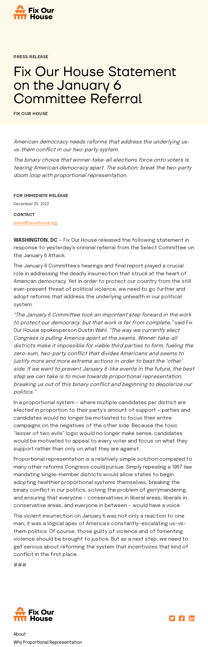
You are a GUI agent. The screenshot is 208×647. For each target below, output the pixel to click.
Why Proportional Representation (48, 642)
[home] (34, 12)
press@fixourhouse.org (35, 223)
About (20, 634)
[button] (196, 12)
